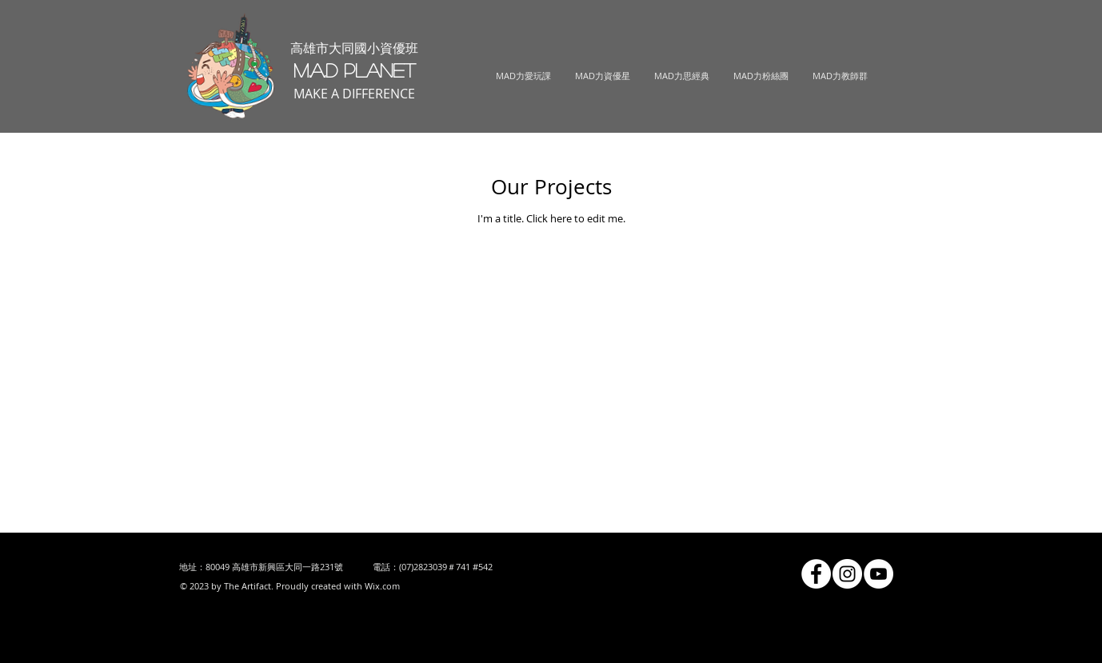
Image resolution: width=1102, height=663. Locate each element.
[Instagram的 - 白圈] (847, 574)
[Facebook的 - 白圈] (816, 574)
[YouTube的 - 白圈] (878, 574)
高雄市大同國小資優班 (354, 48)
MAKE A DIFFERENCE (354, 93)
